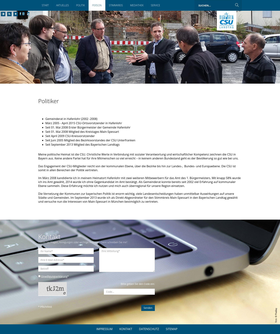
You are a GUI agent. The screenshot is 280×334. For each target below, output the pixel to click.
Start (45, 5)
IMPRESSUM (104, 329)
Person (97, 5)
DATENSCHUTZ (149, 329)
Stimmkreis (116, 5)
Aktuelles (62, 5)
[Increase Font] (15, 14)
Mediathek (137, 5)
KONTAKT (125, 329)
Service (155, 5)
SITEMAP (172, 329)
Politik (80, 5)
